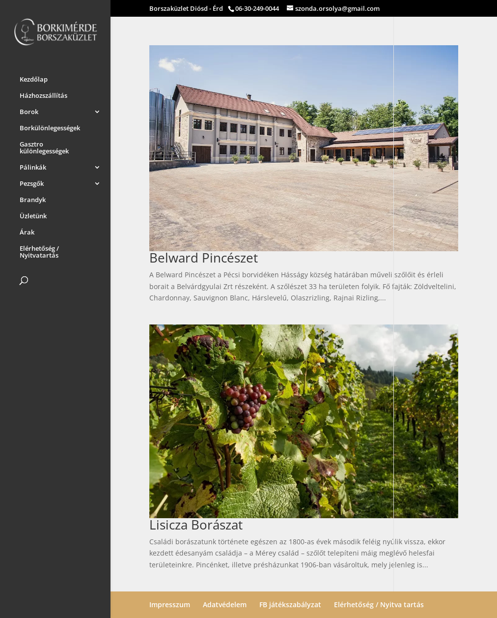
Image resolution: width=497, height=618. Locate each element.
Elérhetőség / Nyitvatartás (39, 250)
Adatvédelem (225, 604)
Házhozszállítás (43, 94)
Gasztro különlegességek (44, 146)
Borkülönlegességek (50, 126)
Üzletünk (33, 214)
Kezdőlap (34, 78)
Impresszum (169, 604)
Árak (27, 231)
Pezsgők (32, 182)
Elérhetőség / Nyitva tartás (379, 604)
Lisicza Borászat (196, 524)
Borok (29, 110)
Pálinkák (33, 166)
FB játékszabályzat (290, 604)
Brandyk (33, 198)
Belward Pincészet (203, 257)
